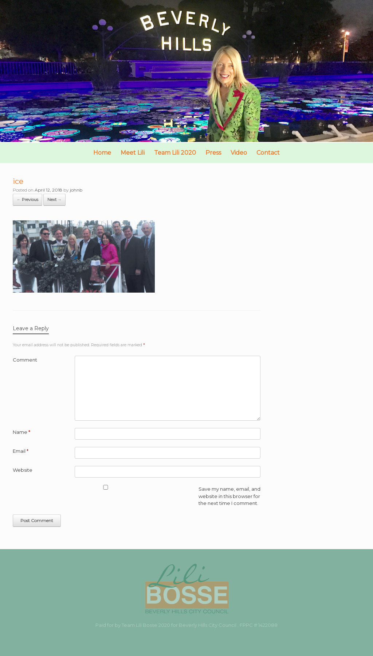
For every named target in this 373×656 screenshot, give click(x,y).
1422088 (268, 625)
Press (213, 152)
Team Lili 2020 (175, 152)
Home (102, 152)
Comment (25, 360)
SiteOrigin (180, 641)
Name (21, 432)
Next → (54, 199)
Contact (268, 152)
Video (239, 152)
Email (20, 451)
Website (22, 470)
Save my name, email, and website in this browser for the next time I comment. (229, 496)
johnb (76, 190)
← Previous (27, 199)
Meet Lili (133, 152)
